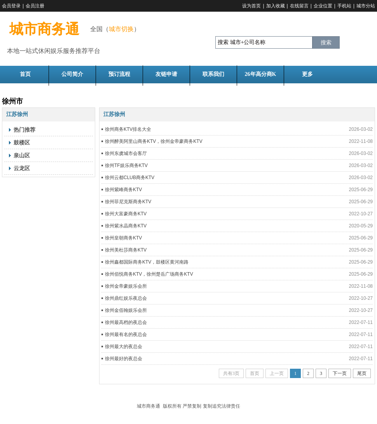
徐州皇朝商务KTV (123, 238)
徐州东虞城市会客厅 (126, 153)
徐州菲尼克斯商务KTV (128, 201)
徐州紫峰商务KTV (123, 189)
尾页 (362, 373)
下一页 (340, 373)
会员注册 (35, 6)
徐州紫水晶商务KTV (126, 226)
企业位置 (323, 6)
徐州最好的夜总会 (123, 358)
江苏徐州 (17, 114)
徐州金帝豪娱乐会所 (126, 286)
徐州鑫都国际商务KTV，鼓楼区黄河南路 (146, 262)
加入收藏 (275, 6)
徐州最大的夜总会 (123, 346)
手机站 (344, 6)
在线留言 (299, 6)
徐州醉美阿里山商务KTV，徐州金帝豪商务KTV (153, 141)
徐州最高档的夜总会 (126, 322)
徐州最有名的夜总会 (126, 334)
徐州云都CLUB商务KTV (129, 177)
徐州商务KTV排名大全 (128, 129)
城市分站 (365, 6)
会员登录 (11, 6)
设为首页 (251, 6)
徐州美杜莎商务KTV (126, 250)
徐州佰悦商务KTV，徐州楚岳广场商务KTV (149, 274)
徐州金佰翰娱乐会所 (126, 310)
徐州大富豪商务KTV (126, 213)
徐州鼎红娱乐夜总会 (126, 298)
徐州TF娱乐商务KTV (126, 165)
